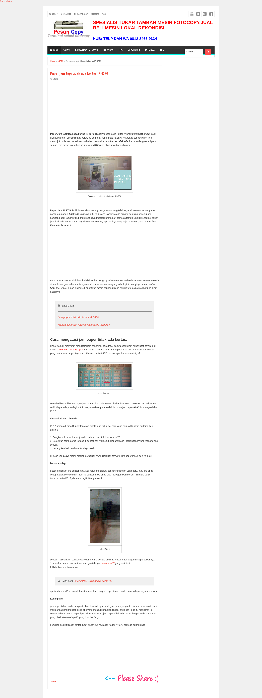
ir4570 (55, 79)
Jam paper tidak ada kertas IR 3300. (78, 317)
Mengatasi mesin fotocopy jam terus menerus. (84, 324)
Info (162, 49)
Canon (66, 49)
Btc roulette (6, 1)
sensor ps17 (108, 563)
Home (54, 49)
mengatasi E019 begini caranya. (93, 580)
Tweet (53, 681)
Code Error (134, 49)
